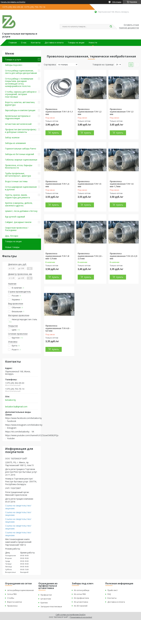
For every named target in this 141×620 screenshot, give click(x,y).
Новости (93, 43)
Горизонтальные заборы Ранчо (20, 148)
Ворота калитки (14, 602)
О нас (23, 43)
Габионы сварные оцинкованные (21, 159)
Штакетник (46, 598)
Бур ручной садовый (15, 216)
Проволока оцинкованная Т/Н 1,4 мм (57, 184)
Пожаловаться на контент (81, 617)
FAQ (109, 594)
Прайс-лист (112, 590)
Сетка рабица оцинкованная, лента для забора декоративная (21, 72)
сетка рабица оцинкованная (20, 590)
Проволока (12, 605)
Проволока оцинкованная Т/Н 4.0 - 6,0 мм (57, 328)
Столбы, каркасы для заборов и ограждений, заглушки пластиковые (20, 94)
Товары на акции (76, 43)
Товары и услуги (13, 59)
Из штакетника (81, 602)
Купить (55, 132)
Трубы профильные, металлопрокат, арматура (18, 174)
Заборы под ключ (13, 65)
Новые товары (12, 247)
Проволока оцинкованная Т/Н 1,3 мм (121, 112)
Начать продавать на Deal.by (13, 2)
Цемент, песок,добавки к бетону (21, 211)
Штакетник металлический (18, 124)
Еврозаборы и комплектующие (20, 110)
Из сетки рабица (81, 590)
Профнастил (46, 595)
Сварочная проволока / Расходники (16, 229)
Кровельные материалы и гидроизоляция (17, 117)
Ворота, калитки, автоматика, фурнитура (20, 103)
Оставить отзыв (131, 25)
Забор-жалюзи (12, 137)
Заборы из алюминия (15, 143)
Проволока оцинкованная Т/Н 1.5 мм (89, 184)
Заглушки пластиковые (51, 606)
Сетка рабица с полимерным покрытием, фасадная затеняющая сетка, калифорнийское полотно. (19, 82)
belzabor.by (10, 400)
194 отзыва (116, 2)
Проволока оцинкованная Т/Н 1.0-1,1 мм (59, 112)
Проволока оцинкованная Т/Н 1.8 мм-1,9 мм (57, 256)
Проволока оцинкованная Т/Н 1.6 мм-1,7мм (121, 184)
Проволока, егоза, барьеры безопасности (18, 166)
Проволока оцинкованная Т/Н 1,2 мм (89, 112)
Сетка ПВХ (12, 594)
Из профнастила (81, 598)
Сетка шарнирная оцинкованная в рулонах (21, 188)
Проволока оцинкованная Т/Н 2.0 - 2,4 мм (90, 256)
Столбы (10, 598)
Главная (13, 43)
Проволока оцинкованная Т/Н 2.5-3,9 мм (123, 256)
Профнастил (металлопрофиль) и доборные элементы (20, 130)
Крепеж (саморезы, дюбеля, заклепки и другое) (19, 204)
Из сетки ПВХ (80, 594)
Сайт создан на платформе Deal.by (70, 614)
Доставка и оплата (54, 43)
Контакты (35, 43)
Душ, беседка (11, 235)
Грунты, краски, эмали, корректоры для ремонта (17, 196)
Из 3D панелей (80, 605)
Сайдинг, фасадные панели (18, 222)
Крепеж (44, 602)
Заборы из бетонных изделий (19, 154)
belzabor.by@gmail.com (16, 406)
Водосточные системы (16, 181)
